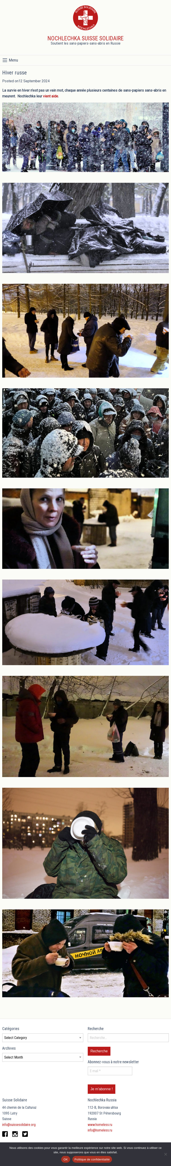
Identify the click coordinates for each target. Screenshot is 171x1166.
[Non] (165, 1154)
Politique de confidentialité (92, 1159)
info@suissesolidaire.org (19, 1125)
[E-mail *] (110, 1071)
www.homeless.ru (100, 1125)
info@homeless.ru (100, 1130)
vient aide (50, 96)
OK (65, 1159)
